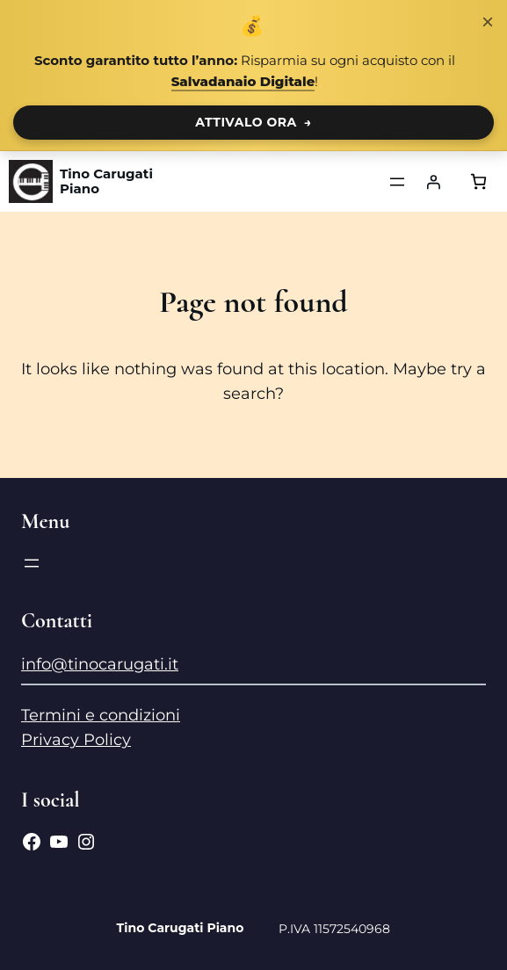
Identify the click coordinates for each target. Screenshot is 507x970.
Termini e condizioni (100, 715)
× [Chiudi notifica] (488, 21)
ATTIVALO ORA (253, 122)
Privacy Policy (76, 739)
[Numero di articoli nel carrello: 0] (478, 181)
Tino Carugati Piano (106, 181)
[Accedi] (433, 181)
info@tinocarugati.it (99, 664)
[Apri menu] (397, 181)
